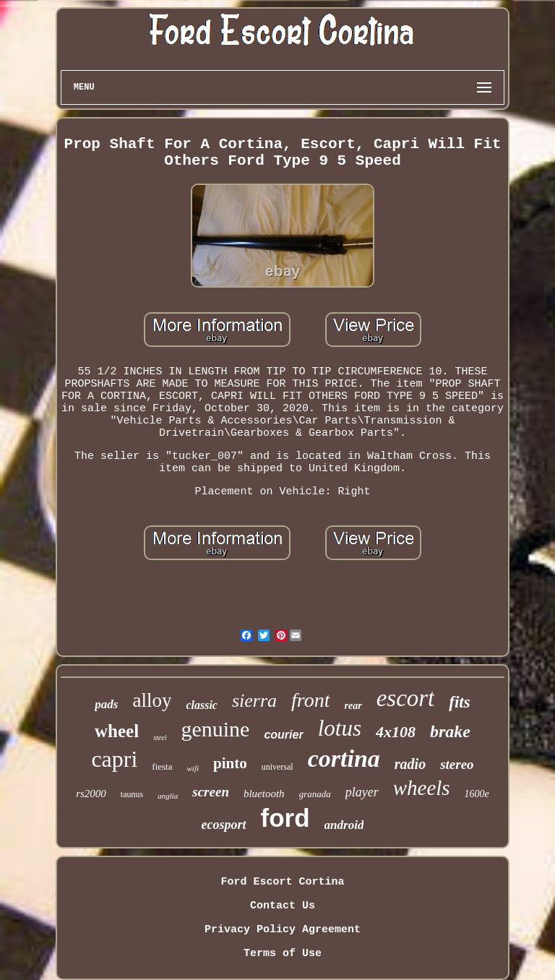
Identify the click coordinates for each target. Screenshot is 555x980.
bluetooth (264, 793)
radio (410, 764)
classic (202, 705)
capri (114, 759)
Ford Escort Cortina (282, 882)
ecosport (224, 824)
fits (459, 702)
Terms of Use (283, 953)
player (362, 792)
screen (210, 791)
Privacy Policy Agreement (283, 930)
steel (159, 738)
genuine (215, 729)
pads (106, 704)
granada (315, 793)
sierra (254, 700)
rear (353, 705)
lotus (339, 728)
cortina (344, 758)
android (344, 825)
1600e (477, 793)
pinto (230, 763)
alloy (151, 700)
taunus (132, 794)
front (310, 700)
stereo (456, 764)
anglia (168, 795)
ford (285, 818)
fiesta (162, 766)
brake (450, 731)
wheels (421, 787)
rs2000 (91, 793)
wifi (192, 768)
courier (283, 734)
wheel (117, 731)
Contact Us (282, 906)
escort (406, 698)
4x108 (396, 732)
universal (277, 767)
